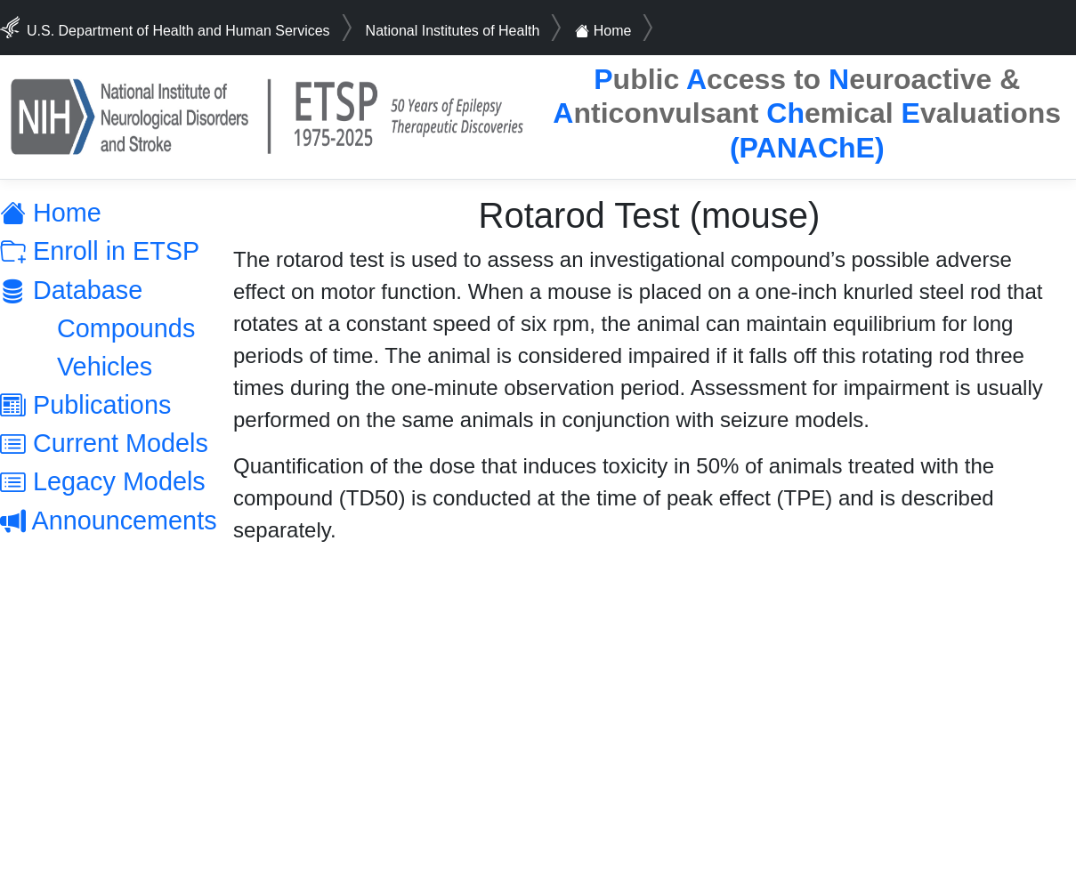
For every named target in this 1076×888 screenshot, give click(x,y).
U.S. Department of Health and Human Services (178, 30)
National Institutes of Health (453, 30)
